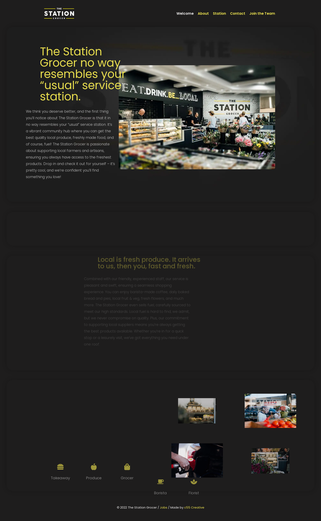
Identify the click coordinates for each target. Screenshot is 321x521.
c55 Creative (194, 507)
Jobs (163, 507)
